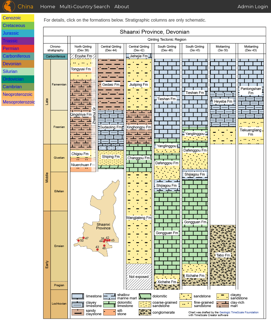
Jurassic (11, 33)
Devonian (12, 63)
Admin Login (253, 6)
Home (47, 6)
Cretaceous (14, 25)
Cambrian (12, 86)
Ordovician (13, 79)
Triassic (10, 41)
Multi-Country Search (85, 6)
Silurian (10, 71)
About (121, 6)
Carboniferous (16, 56)
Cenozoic (12, 18)
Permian (11, 48)
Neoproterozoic (18, 94)
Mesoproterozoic (19, 102)
